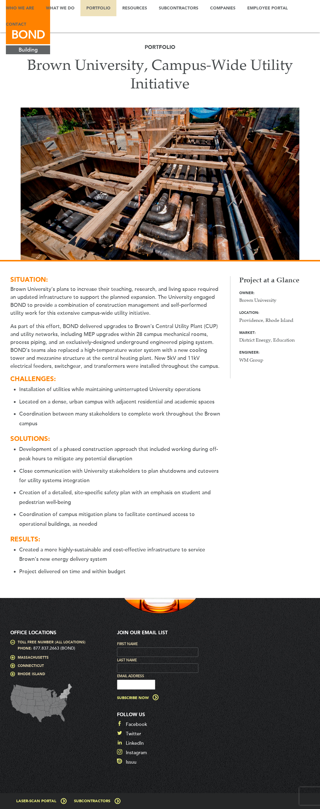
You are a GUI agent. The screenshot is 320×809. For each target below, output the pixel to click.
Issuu (131, 762)
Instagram (136, 753)
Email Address (130, 676)
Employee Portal (267, 8)
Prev (10, 187)
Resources (134, 8)
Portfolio (98, 8)
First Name (127, 644)
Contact (16, 24)
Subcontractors (178, 8)
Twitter (133, 734)
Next (309, 187)
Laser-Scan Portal (36, 801)
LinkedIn (135, 743)
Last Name (127, 660)
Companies (222, 8)
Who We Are (20, 8)
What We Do (60, 8)
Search (41, 24)
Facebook (136, 724)
